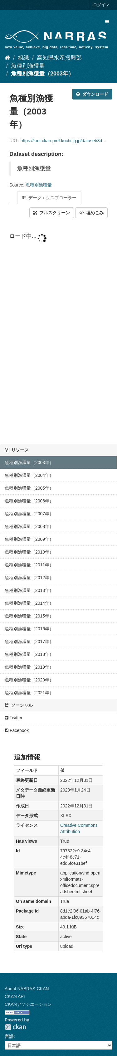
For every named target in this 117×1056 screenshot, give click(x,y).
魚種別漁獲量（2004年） (29, 475)
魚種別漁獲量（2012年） (29, 577)
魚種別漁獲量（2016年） (29, 628)
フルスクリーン (51, 212)
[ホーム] (7, 58)
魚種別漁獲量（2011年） (29, 564)
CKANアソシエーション (28, 1004)
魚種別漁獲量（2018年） (29, 654)
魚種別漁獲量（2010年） (29, 552)
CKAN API (15, 996)
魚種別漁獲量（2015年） (29, 615)
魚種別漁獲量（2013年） (29, 590)
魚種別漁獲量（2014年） (29, 603)
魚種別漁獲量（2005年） (29, 488)
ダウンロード (92, 94)
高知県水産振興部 (59, 58)
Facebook (17, 730)
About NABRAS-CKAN (27, 988)
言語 (9, 1036)
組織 (23, 58)
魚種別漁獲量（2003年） (42, 73)
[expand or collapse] (107, 21)
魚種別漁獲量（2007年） (29, 513)
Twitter (13, 717)
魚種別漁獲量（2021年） (29, 692)
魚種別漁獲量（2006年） (29, 500)
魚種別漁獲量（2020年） (29, 679)
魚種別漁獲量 (28, 66)
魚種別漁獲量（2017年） (29, 641)
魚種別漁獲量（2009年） (29, 539)
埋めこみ (91, 212)
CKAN (15, 1027)
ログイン (101, 4)
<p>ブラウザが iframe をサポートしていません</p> (58, 331)
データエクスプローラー (49, 197)
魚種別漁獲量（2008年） (29, 526)
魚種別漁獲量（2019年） (29, 667)
